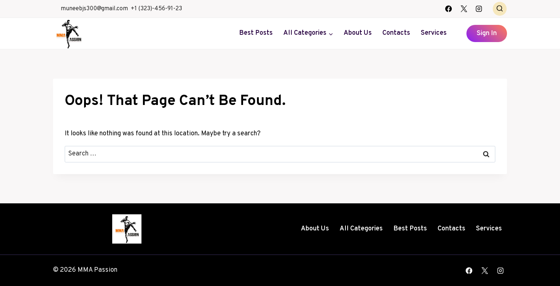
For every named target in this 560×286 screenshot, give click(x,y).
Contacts (396, 33)
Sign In (487, 33)
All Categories (361, 229)
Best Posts (256, 33)
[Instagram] (478, 8)
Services (434, 33)
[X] (463, 8)
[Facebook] (448, 8)
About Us (358, 33)
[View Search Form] (500, 9)
